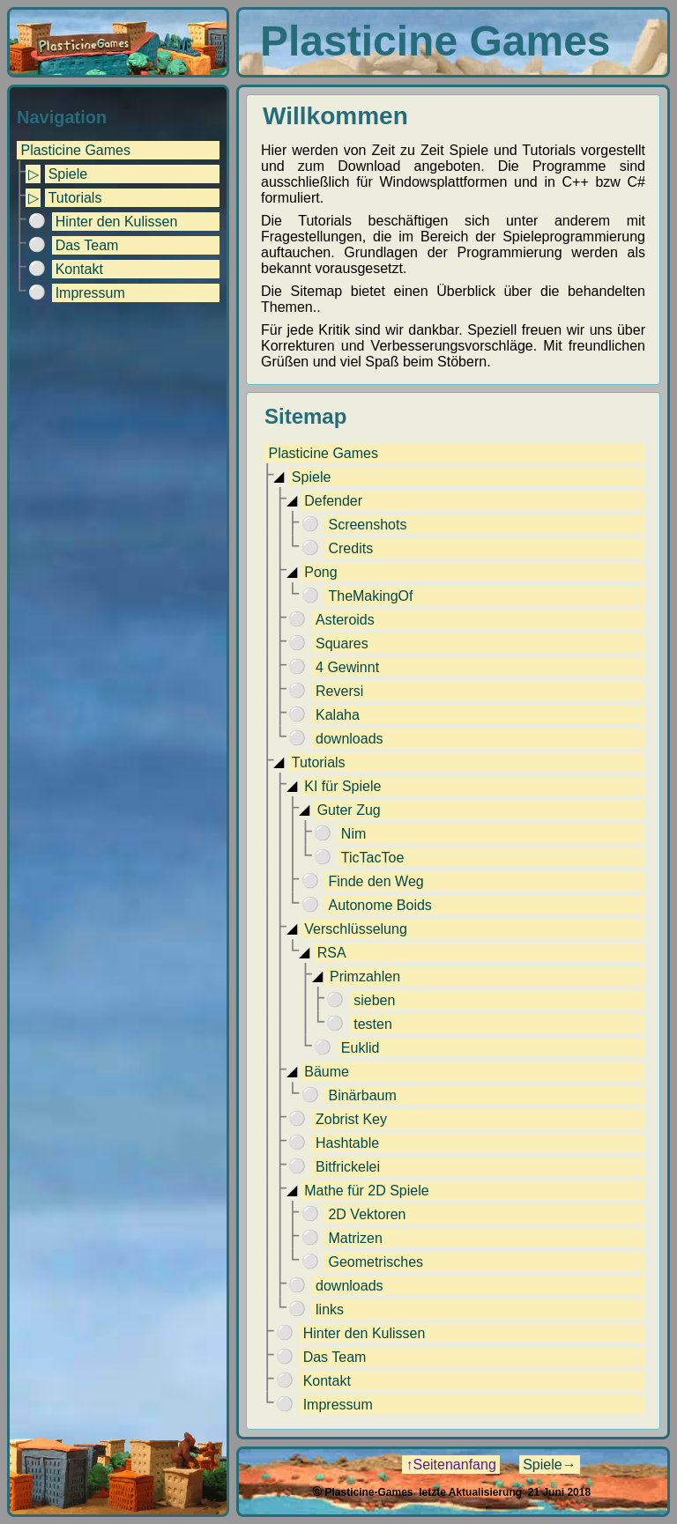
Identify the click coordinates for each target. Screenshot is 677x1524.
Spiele (67, 173)
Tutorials (75, 197)
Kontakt (79, 269)
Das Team (87, 245)
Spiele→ (549, 1464)
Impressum (90, 292)
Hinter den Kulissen (117, 221)
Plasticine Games (75, 150)
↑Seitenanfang (450, 1464)
